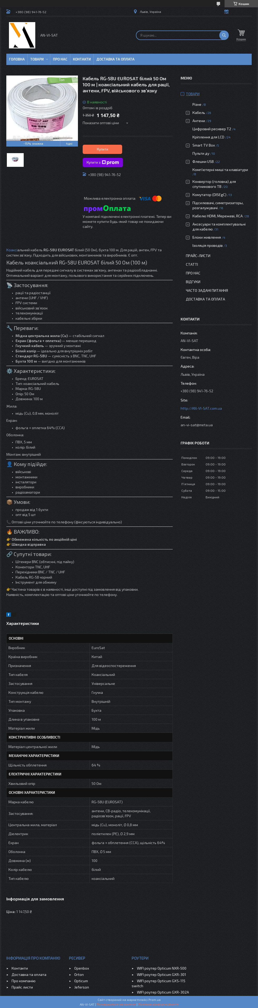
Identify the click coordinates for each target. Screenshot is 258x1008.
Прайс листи (22, 987)
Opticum (81, 981)
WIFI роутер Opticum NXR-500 (161, 968)
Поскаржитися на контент (116, 1004)
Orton (79, 974)
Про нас (60, 59)
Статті (192, 264)
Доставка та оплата (115, 59)
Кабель (198, 112)
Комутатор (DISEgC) (209, 194)
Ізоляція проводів (207, 245)
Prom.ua (154, 999)
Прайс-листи (198, 255)
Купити (102, 149)
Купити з (103, 162)
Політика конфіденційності (158, 1004)
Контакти (82, 59)
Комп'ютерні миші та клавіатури (220, 169)
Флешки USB (203, 161)
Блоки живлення (206, 237)
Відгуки (193, 281)
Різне (196, 104)
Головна (17, 59)
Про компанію (24, 981)
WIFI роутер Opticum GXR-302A (163, 992)
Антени (198, 120)
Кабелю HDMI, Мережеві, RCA (217, 216)
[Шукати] (224, 35)
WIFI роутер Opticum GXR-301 (161, 974)
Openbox (81, 968)
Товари (37, 59)
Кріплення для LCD (208, 137)
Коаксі (11, 250)
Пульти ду (200, 153)
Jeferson (81, 987)
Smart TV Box (203, 145)
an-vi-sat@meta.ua (197, 425)
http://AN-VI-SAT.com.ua (201, 408)
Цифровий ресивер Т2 (211, 129)
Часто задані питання (207, 290)
